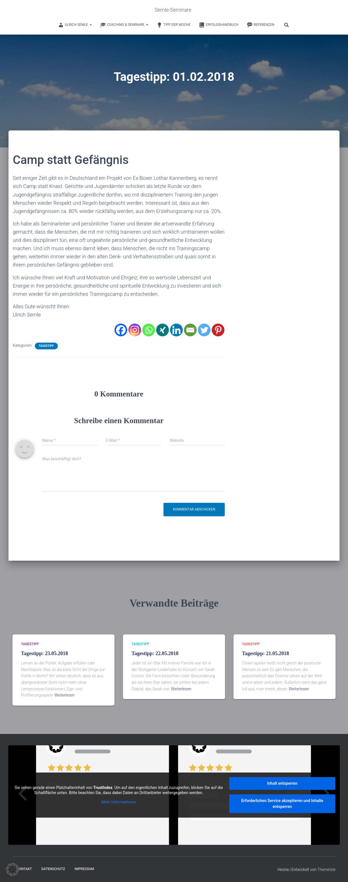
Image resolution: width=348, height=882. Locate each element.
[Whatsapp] (148, 330)
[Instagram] (134, 330)
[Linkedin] (176, 330)
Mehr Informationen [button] (118, 802)
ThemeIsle (326, 869)
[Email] (190, 330)
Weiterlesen (64, 695)
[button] (12, 869)
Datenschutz (53, 869)
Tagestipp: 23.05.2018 (44, 653)
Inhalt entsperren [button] (282, 783)
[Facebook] (120, 330)
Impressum (84, 869)
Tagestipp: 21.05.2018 (265, 653)
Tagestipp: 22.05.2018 (155, 653)
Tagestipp (46, 345)
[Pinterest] (218, 330)
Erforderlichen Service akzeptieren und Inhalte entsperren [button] (282, 803)
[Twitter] (204, 330)
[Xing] (162, 330)
